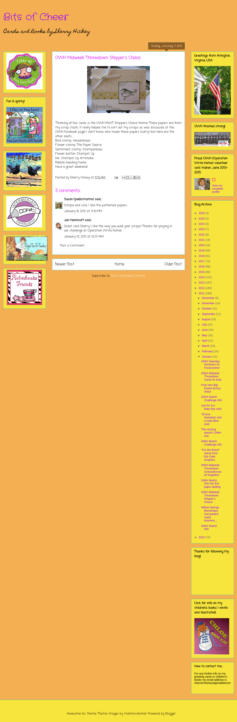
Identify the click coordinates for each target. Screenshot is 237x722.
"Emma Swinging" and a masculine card (211, 419)
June (205, 329)
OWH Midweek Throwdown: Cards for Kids (211, 376)
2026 (202, 213)
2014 (202, 277)
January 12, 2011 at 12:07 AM (84, 236)
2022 (202, 234)
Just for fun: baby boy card (211, 407)
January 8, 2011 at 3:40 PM (83, 211)
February (207, 351)
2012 (202, 288)
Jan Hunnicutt (74, 220)
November (208, 303)
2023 (202, 229)
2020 (202, 245)
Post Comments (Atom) (128, 276)
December (208, 298)
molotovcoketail (135, 713)
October (207, 308)
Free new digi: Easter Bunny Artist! (211, 388)
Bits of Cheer (36, 17)
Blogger (170, 713)
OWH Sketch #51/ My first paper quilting (211, 484)
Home (119, 264)
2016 (202, 266)
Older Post (173, 264)
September (209, 314)
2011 (202, 293)
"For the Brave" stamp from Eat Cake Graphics (210, 454)
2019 (202, 250)
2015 (202, 272)
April (205, 340)
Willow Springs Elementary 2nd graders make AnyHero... (210, 514)
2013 (202, 282)
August (206, 319)
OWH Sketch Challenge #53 (211, 398)
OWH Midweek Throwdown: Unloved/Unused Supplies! (211, 470)
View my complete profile (217, 188)
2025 (202, 218)
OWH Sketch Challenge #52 (211, 443)
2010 (202, 537)
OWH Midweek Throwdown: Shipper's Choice (210, 497)
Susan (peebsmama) (79, 199)
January (207, 356)
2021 (202, 239)
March (206, 345)
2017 (202, 261)
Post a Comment (72, 245)
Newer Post (64, 264)
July (204, 324)
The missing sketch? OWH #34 (211, 433)
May (205, 335)
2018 (202, 255)
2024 (202, 223)
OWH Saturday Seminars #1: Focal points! (210, 365)
